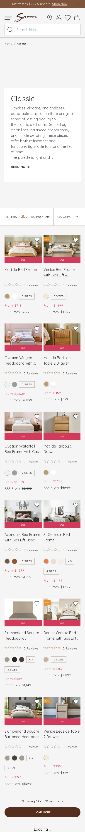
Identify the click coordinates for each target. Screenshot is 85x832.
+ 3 (31, 659)
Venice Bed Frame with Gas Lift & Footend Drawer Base (59, 272)
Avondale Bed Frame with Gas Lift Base (22, 537)
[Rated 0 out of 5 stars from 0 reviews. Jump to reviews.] (22, 284)
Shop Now (59, 4)
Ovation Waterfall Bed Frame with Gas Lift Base (22, 449)
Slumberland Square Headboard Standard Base (22, 636)
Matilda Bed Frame (21, 269)
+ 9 (70, 561)
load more (43, 812)
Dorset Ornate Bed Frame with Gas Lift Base (60, 636)
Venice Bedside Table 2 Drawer (62, 734)
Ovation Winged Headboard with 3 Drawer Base (20, 360)
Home (8, 43)
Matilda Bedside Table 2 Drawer (57, 360)
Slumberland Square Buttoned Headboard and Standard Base (23, 734)
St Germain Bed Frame (57, 537)
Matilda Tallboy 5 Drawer (58, 449)
